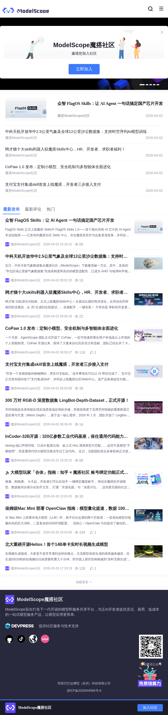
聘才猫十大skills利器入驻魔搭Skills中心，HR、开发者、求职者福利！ (65, 149)
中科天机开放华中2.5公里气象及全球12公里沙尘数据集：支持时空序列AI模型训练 (76, 131)
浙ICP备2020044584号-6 (84, 690)
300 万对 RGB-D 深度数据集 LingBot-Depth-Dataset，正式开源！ (67, 400)
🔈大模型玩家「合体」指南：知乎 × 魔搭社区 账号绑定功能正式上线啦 (66, 473)
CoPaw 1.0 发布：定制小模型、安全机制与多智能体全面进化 (58, 167)
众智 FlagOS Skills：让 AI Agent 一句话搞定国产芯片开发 (110, 103)
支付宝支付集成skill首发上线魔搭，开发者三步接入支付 (53, 184)
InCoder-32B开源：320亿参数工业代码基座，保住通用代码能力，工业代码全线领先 (66, 437)
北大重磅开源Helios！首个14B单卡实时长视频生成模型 (56, 544)
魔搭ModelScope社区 (73, 116)
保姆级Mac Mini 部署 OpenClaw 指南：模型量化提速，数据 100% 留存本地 (67, 509)
